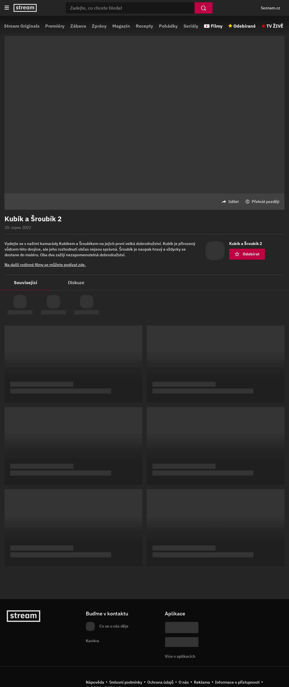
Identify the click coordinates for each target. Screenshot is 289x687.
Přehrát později (265, 201)
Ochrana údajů (160, 682)
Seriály (190, 26)
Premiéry (55, 26)
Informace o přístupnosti (237, 682)
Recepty (144, 26)
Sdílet (233, 201)
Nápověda (95, 682)
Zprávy (99, 26)
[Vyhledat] (203, 8)
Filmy (217, 26)
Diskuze (76, 282)
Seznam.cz (270, 8)
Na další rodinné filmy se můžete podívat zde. (45, 264)
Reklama (202, 682)
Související (25, 282)
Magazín (121, 26)
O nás (184, 682)
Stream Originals (22, 26)
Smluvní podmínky (125, 682)
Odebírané (244, 26)
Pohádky (168, 26)
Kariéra (92, 640)
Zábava (78, 26)
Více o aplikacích (180, 656)
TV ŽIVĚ (274, 26)
